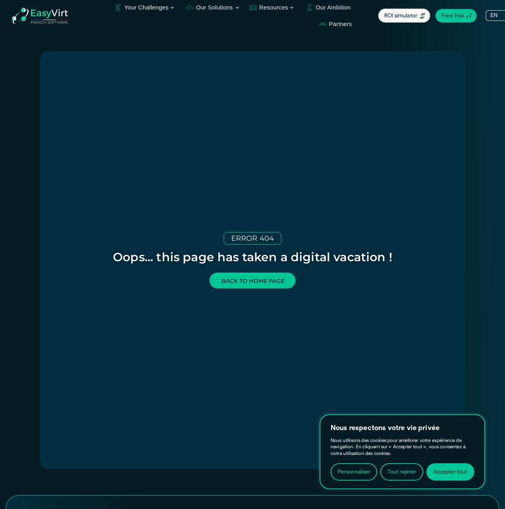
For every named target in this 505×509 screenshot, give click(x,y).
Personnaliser (354, 471)
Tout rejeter (401, 471)
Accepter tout (450, 471)
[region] (402, 451)
